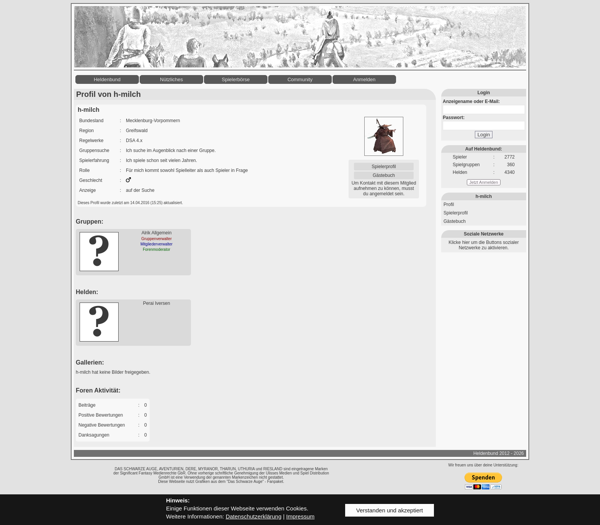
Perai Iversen (156, 303)
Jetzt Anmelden (483, 182)
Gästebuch (384, 175)
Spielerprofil (384, 166)
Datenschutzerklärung (254, 516)
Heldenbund (107, 79)
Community (300, 79)
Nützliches (171, 79)
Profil (448, 204)
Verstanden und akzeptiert (389, 510)
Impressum (300, 516)
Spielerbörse (236, 79)
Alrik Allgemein (157, 233)
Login (484, 134)
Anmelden (364, 79)
